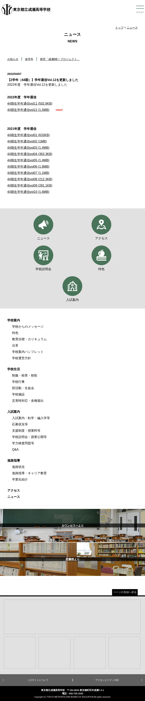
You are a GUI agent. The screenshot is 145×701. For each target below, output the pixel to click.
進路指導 (13, 460)
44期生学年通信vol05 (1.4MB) (28, 160)
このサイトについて (38, 680)
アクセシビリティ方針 (107, 680)
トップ (119, 27)
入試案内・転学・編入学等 (31, 418)
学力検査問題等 (23, 443)
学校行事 (18, 381)
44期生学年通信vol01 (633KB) (28, 135)
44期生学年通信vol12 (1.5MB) (28, 110)
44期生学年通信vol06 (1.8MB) (28, 166)
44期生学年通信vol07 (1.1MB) (28, 173)
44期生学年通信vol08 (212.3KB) (29, 179)
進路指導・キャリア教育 (29, 473)
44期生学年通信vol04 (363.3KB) (29, 154)
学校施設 (18, 394)
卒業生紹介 (20, 479)
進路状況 (18, 467)
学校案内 (13, 320)
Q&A (15, 449)
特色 (15, 333)
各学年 (29, 59)
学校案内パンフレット (28, 351)
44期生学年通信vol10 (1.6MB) (28, 191)
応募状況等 (20, 424)
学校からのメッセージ (28, 326)
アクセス (13, 490)
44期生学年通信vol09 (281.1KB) (29, 185)
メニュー (140, 12)
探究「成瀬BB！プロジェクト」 (60, 59)
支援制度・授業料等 (26, 430)
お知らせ (12, 59)
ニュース (132, 27)
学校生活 (13, 369)
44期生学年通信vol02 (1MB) (27, 141)
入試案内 (13, 411)
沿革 (15, 345)
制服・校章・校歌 (24, 375)
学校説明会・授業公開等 (29, 437)
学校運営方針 (21, 358)
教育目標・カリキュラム (29, 339)
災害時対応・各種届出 (28, 400)
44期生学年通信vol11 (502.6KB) (29, 103)
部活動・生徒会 (23, 388)
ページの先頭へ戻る (125, 592)
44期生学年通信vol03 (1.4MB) (28, 147)
